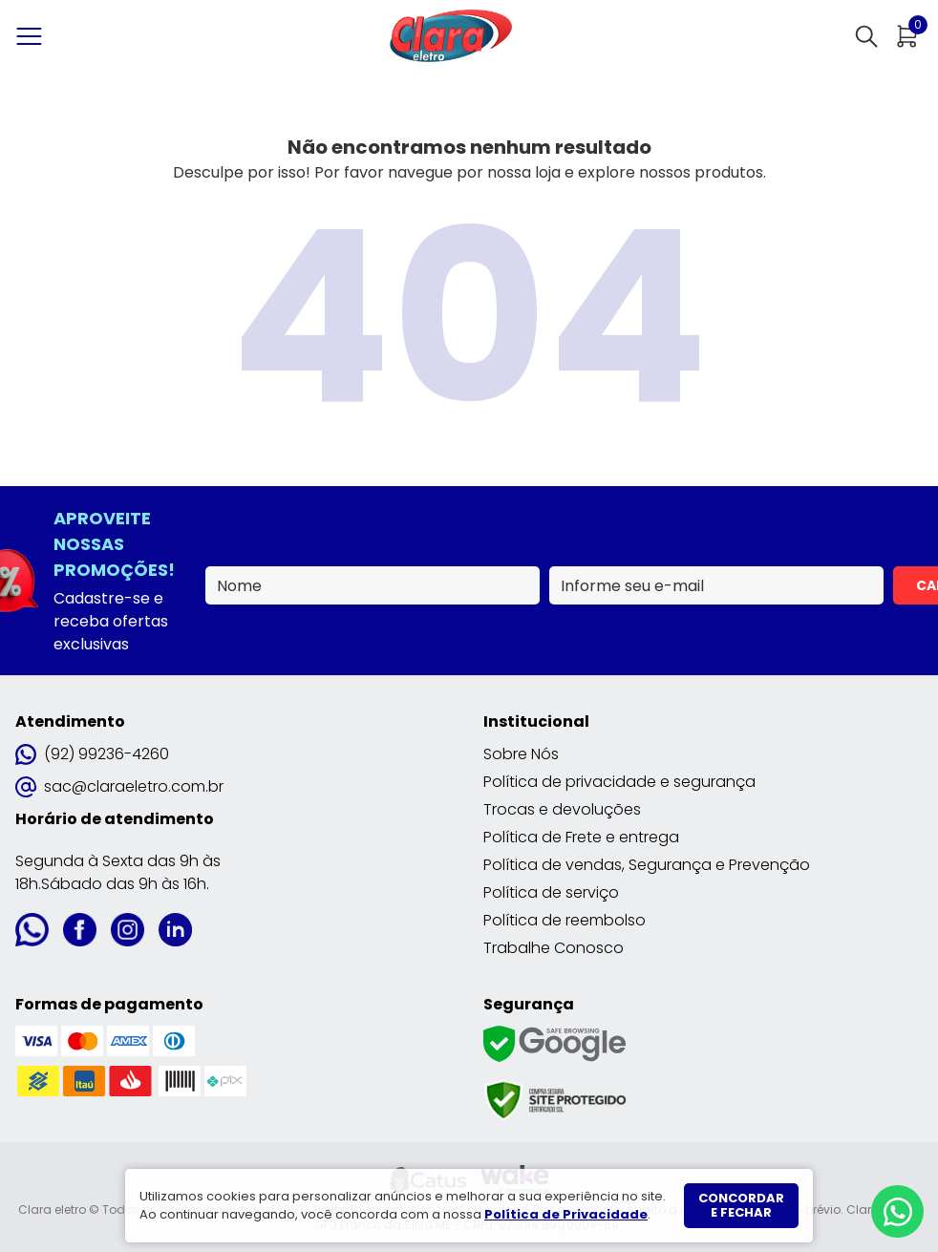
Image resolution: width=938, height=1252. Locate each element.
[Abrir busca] (866, 36)
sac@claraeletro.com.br (119, 786)
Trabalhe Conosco (553, 948)
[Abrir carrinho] (907, 36)
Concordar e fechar (741, 1205)
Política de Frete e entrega (581, 837)
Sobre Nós (521, 754)
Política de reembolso (564, 920)
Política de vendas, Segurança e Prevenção (646, 865)
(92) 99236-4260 (92, 754)
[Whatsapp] (897, 1211)
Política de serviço (551, 892)
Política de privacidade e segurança (619, 782)
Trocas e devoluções (562, 809)
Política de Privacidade (566, 1214)
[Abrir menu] (33, 36)
